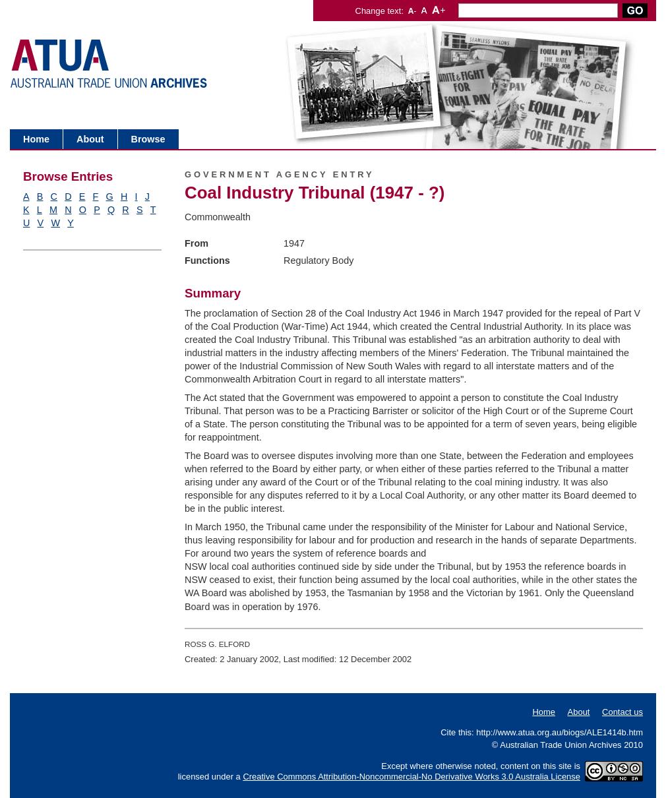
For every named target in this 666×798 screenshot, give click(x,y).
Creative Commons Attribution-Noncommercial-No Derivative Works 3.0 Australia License (411, 777)
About (90, 139)
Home (36, 139)
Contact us (622, 712)
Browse (148, 139)
